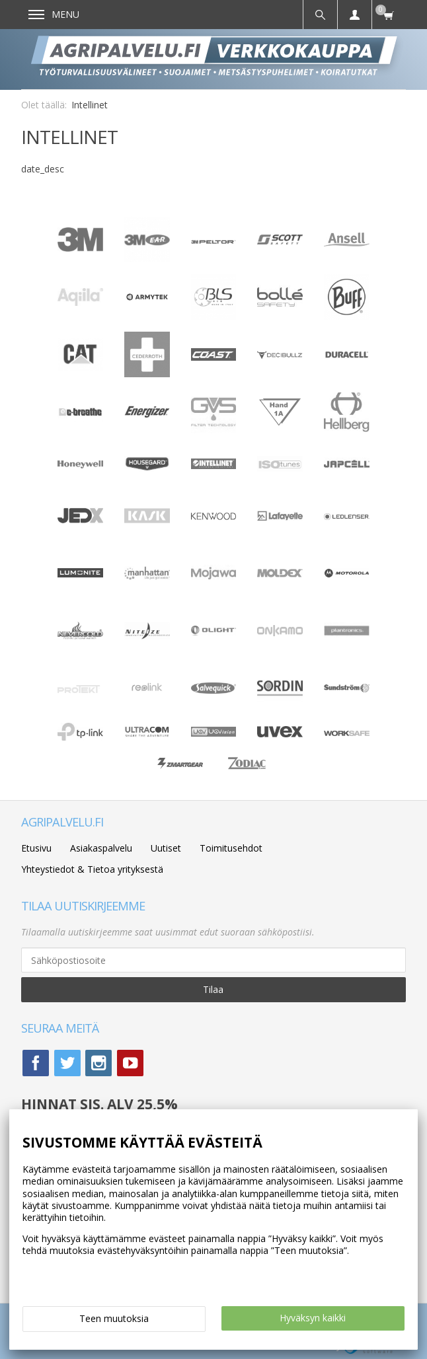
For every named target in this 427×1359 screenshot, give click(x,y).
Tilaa (213, 989)
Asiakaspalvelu (101, 848)
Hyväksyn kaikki (313, 1317)
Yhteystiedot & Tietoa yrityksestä (92, 869)
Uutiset (166, 848)
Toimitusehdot (231, 848)
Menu (53, 14)
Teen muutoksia (114, 1318)
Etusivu (36, 848)
